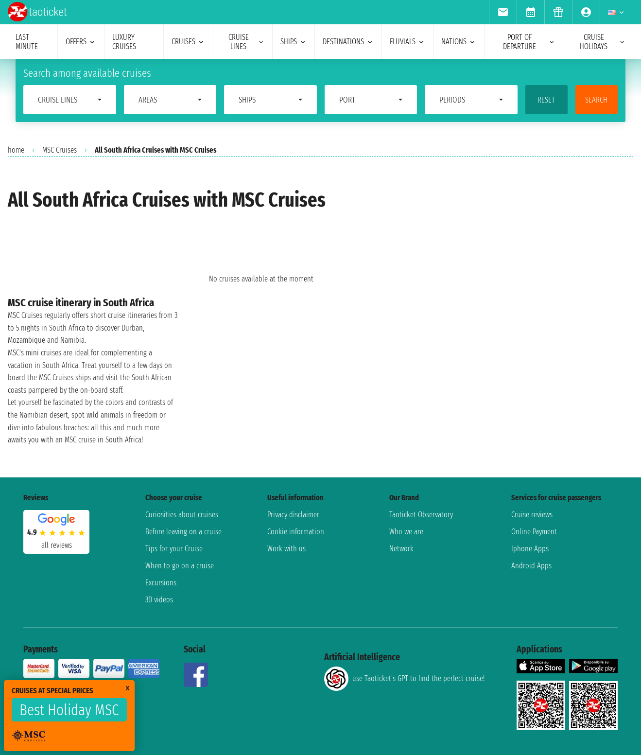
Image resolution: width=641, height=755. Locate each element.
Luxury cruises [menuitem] (124, 42)
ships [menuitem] (293, 41)
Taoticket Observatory (421, 514)
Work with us (286, 548)
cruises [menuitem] (188, 41)
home (16, 150)
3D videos (159, 599)
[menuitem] (503, 12)
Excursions (160, 582)
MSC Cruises (59, 150)
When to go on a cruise (179, 565)
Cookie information (295, 531)
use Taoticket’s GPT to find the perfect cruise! (404, 679)
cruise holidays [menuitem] (602, 42)
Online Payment (534, 531)
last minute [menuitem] (27, 42)
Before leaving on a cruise (183, 531)
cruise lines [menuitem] (246, 42)
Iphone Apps (530, 548)
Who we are (406, 531)
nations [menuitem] (458, 41)
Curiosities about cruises (181, 514)
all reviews (56, 545)
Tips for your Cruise (174, 548)
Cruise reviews (532, 514)
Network (401, 548)
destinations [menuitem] (348, 41)
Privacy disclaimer (293, 514)
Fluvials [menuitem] (407, 41)
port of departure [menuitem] (529, 42)
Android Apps (531, 565)
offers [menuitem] (81, 41)
